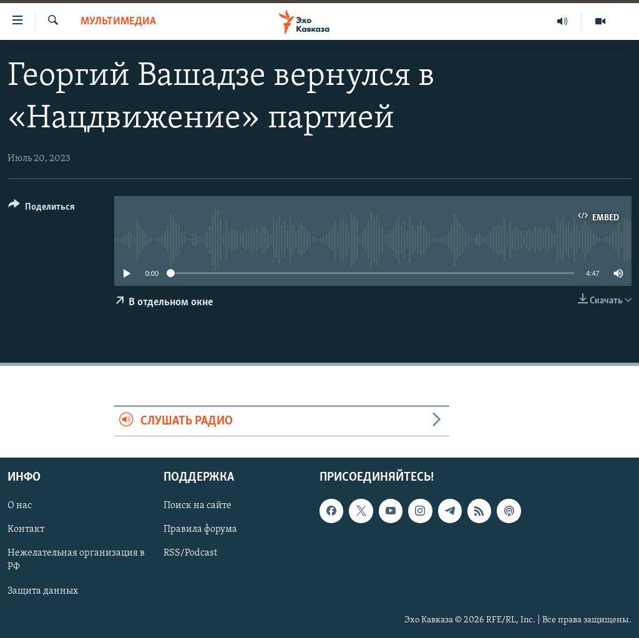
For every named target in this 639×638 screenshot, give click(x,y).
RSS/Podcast (190, 554)
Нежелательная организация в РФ (76, 560)
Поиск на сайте (197, 506)
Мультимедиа (118, 21)
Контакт (25, 530)
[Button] (41, 209)
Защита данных (42, 591)
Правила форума (200, 530)
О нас (19, 506)
